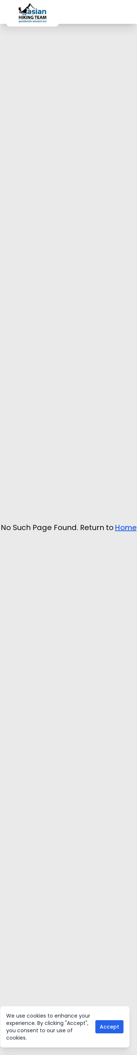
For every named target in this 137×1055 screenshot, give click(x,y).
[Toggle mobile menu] (129, 12)
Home (126, 527)
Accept (109, 1026)
